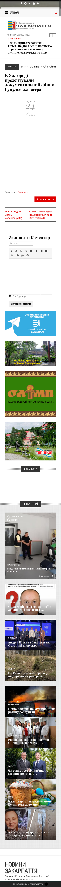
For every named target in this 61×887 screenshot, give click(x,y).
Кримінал (12, 669)
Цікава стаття (45, 199)
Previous (51, 35)
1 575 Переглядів (30, 66)
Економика (12, 638)
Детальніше (46, 576)
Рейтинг (49, 66)
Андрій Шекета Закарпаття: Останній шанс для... (29, 644)
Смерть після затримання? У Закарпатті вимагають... (29, 608)
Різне (10, 828)
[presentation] (11, 250)
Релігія (11, 797)
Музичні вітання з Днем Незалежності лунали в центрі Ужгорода (40, 215)
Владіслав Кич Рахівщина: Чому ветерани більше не (29, 569)
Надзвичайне (13, 705)
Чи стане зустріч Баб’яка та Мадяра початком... (28, 772)
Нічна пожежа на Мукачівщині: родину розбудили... (31, 710)
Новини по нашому (15, 735)
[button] (11, 251)
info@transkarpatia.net (23, 879)
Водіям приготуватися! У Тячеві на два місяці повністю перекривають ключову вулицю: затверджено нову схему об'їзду (29, 49)
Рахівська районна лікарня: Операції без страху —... (28, 741)
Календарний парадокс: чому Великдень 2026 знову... (30, 803)
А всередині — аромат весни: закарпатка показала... (29, 833)
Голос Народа (13, 602)
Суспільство (13, 565)
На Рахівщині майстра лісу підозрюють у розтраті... (28, 674)
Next (54, 35)
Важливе (11, 766)
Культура (23, 192)
